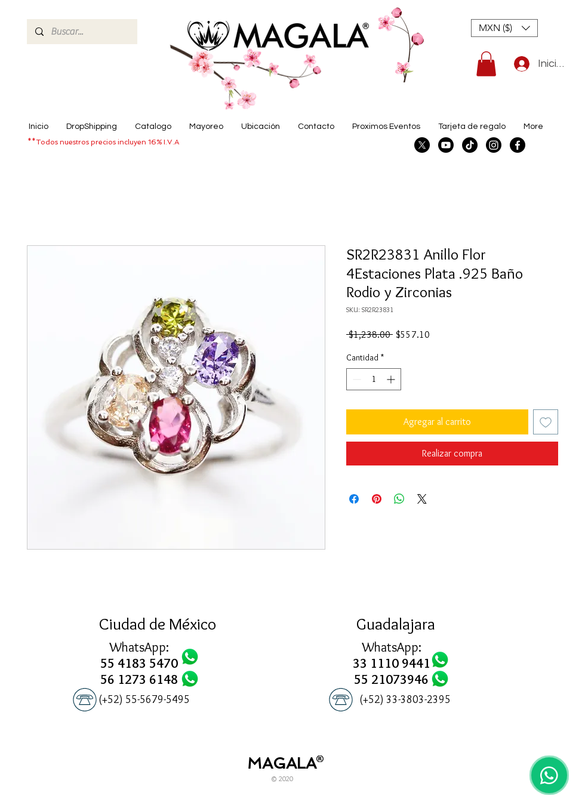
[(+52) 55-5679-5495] (144, 699)
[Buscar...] (81, 31)
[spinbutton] (373, 379)
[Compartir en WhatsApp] (399, 499)
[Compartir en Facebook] (354, 499)
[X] (422, 145)
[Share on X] (422, 499)
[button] (504, 28)
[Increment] (391, 379)
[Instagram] (493, 145)
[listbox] (504, 28)
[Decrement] (355, 379)
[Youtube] (446, 145)
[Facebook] (517, 145)
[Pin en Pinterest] (377, 499)
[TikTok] (470, 145)
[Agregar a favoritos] (545, 421)
